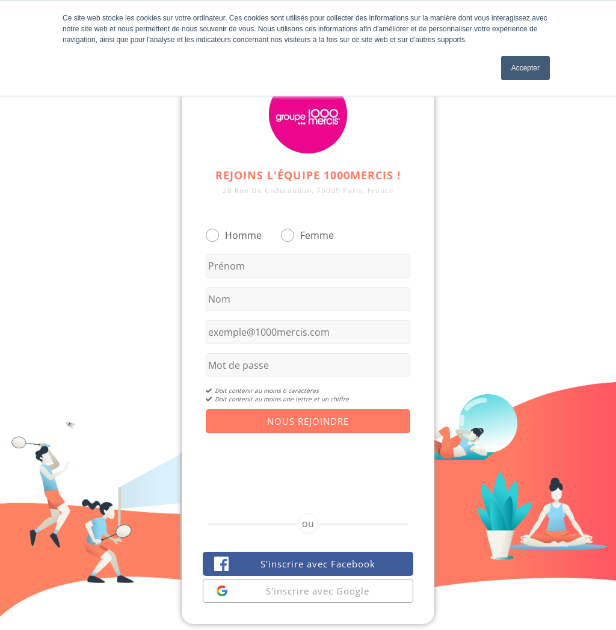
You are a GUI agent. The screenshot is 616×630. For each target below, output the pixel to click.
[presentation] (308, 462)
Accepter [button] (525, 68)
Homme (243, 235)
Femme (317, 235)
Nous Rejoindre (308, 421)
